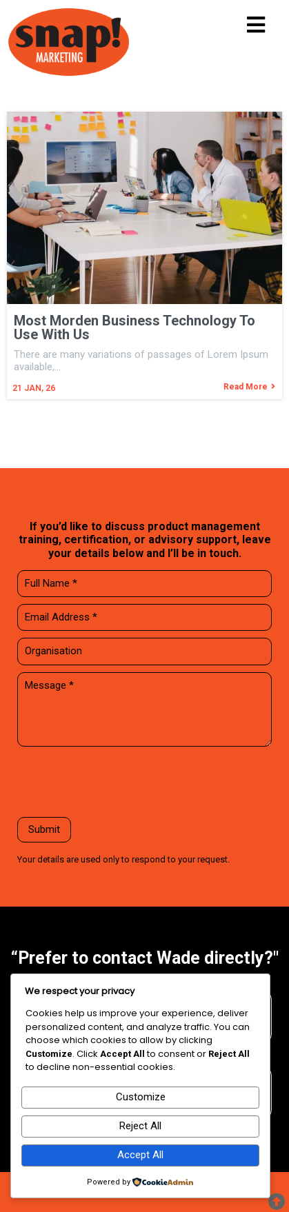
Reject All (140, 1126)
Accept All (140, 1155)
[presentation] (122, 783)
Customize (141, 1097)
